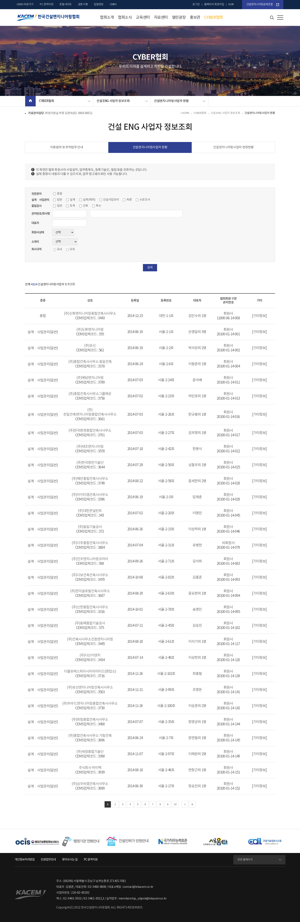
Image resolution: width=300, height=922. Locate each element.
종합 (59, 193)
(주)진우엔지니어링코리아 (90, 559)
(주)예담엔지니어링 (90, 378)
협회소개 (107, 17)
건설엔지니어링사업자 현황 (171, 101)
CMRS (113, 4)
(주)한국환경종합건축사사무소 (90, 431)
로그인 (196, 4)
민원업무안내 (48, 859)
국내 (59, 249)
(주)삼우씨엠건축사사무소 (90, 784)
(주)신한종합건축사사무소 (90, 607)
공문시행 (83, 4)
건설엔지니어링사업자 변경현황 (233, 147)
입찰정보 (99, 4)
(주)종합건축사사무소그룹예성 (90, 394)
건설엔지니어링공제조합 (259, 4)
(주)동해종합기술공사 (90, 623)
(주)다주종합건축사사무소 (90, 543)
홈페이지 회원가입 (214, 4)
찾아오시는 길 (70, 859)
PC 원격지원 (46, 4)
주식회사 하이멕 (90, 768)
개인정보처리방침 (25, 859)
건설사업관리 (111, 199)
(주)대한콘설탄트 (90, 511)
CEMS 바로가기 (25, 4)
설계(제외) (89, 199)
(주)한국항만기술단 (90, 463)
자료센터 (161, 17)
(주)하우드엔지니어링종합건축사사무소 (90, 704)
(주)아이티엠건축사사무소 (90, 495)
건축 (85, 206)
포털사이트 (65, 4)
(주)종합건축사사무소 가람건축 (90, 736)
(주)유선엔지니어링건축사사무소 (90, 688)
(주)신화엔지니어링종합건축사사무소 (90, 314)
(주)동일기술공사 (90, 527)
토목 (72, 206)
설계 (72, 199)
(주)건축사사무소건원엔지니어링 (90, 639)
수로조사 (145, 199)
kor (231, 4)
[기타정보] (259, 316)
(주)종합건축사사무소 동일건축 (90, 362)
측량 (129, 199)
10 (175, 804)
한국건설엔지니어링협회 (48, 18)
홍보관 (195, 17)
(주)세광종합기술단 (90, 752)
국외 (72, 249)
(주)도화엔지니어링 (90, 330)
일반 (59, 199)
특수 (98, 206)
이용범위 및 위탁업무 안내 (66, 147)
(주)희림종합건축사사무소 (90, 720)
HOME (184, 113)
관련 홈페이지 (245, 859)
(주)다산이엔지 (90, 655)
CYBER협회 (213, 17)
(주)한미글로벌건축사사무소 (90, 591)
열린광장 (179, 17)
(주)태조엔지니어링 (90, 447)
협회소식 (125, 17)
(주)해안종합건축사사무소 (90, 479)
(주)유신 (90, 346)
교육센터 (143, 17)
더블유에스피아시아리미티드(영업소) (90, 671)
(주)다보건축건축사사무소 (90, 575)
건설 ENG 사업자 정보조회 (113, 101)
